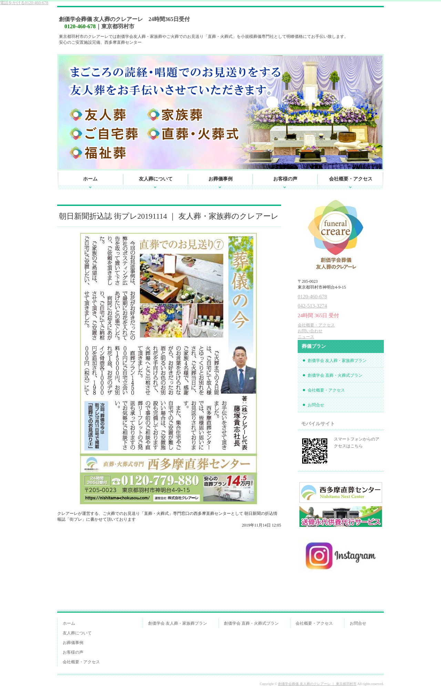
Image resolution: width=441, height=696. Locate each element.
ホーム (90, 178)
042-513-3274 (312, 306)
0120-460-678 (24, 2)
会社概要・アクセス (350, 178)
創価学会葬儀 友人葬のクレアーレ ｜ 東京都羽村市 (317, 684)
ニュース (306, 336)
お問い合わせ (310, 331)
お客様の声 (285, 178)
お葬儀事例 (220, 178)
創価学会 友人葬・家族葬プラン (337, 360)
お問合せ (316, 405)
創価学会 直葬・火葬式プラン (335, 375)
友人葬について (156, 178)
